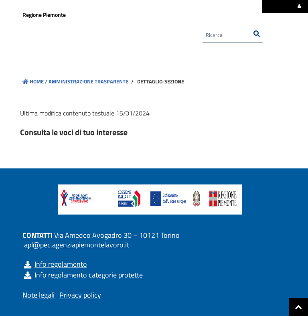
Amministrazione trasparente (87, 81)
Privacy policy (80, 295)
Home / (34, 81)
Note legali (38, 295)
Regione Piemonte (44, 14)
